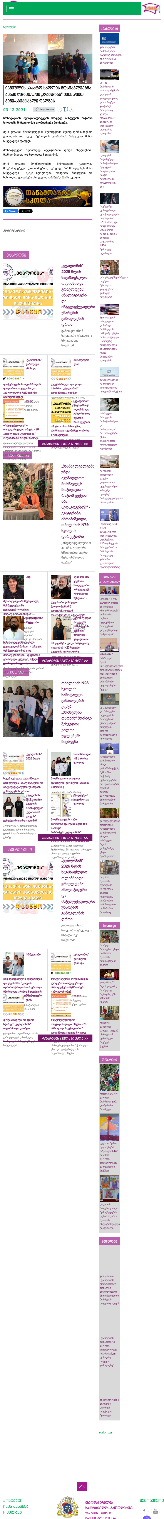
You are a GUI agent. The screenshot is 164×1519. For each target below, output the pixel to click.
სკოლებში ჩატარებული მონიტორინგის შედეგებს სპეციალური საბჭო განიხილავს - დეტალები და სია (109, 171)
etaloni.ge (105, 1432)
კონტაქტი (12, 1500)
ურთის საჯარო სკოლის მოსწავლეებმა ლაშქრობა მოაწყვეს (108, 1101)
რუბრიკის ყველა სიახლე (65, 444)
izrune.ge (109, 926)
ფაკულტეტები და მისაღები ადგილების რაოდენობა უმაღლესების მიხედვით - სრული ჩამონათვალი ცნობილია (108, 723)
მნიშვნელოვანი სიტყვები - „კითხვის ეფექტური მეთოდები (109, 1407)
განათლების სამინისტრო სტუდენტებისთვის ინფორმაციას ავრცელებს (111, 55)
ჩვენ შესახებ (15, 1506)
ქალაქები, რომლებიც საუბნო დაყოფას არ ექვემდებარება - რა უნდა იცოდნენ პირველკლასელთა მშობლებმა (111, 486)
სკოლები (9, 26)
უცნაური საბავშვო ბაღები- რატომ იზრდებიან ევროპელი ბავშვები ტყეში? (109, 1034)
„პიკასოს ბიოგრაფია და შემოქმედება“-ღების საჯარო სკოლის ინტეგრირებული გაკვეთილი (110, 1216)
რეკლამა (12, 1512)
